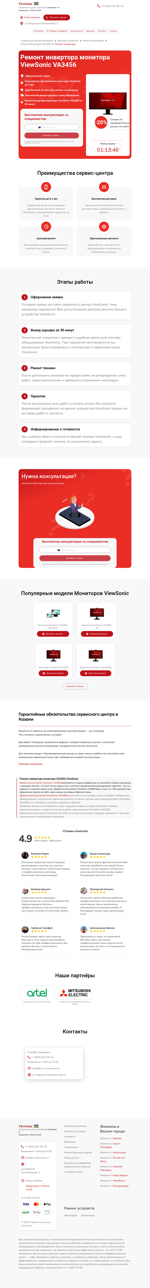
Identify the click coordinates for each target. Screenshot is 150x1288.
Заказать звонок (56, 17)
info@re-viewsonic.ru (35, 1157)
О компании (38, 31)
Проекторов (88, 1215)
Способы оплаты (73, 1171)
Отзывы (113, 31)
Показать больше (75, 686)
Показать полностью (30, 763)
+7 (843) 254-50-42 (112, 6)
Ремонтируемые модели (78, 1152)
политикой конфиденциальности (96, 564)
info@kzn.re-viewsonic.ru (44, 1068)
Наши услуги (71, 1157)
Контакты (102, 31)
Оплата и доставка (75, 1131)
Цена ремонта (77, 31)
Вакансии (90, 31)
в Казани (53, 7)
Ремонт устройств (58, 31)
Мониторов (70, 1215)
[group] (37, 994)
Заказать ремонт (52, 633)
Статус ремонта (30, 17)
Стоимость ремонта (75, 1125)
